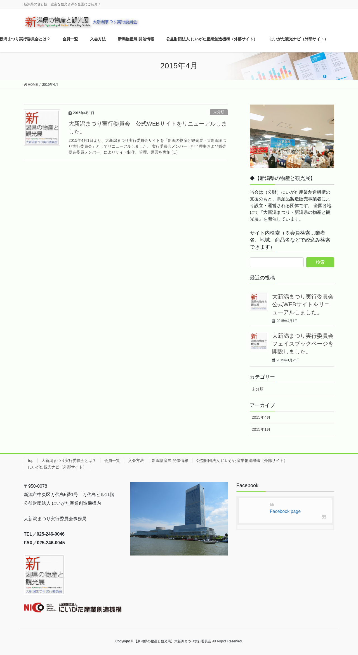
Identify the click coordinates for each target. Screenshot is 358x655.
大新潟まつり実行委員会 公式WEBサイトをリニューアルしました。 (305, 304)
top (30, 460)
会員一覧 (112, 460)
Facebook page (285, 511)
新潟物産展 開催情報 (170, 460)
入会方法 (136, 460)
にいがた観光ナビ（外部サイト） (57, 467)
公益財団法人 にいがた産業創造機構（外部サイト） (242, 460)
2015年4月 (261, 417)
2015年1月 (261, 429)
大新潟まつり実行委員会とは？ (68, 460)
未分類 (218, 112)
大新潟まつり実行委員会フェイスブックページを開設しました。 (303, 344)
